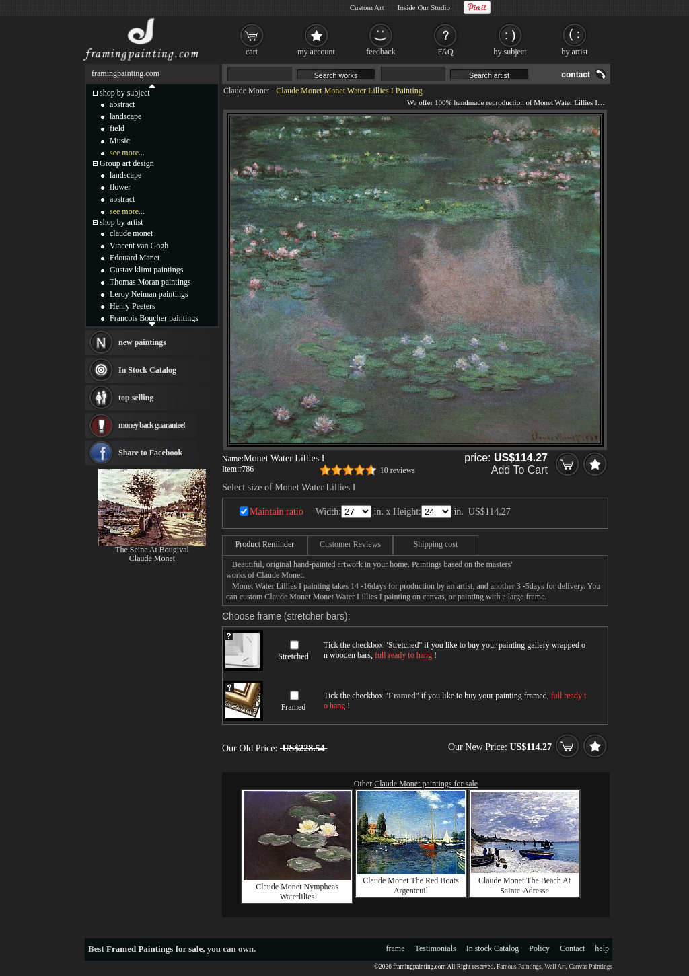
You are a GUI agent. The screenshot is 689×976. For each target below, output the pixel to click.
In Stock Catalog (147, 370)
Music (120, 140)
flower (120, 187)
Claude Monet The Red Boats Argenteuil (410, 885)
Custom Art (367, 7)
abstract (122, 104)
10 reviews (397, 470)
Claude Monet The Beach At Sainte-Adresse (524, 885)
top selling (135, 397)
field (117, 128)
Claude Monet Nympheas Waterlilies (297, 891)
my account (316, 52)
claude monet (131, 233)
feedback (380, 52)
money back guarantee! (151, 425)
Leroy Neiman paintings (149, 294)
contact (575, 74)
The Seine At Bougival (152, 549)
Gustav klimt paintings (146, 269)
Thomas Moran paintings (150, 282)
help (602, 948)
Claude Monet (246, 91)
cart (252, 52)
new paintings (142, 342)
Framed (293, 707)
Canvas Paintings (590, 966)
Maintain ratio (276, 511)
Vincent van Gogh (139, 245)
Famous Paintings (519, 966)
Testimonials (435, 948)
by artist (575, 52)
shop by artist (121, 222)
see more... (127, 152)
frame (395, 948)
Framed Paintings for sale (154, 949)
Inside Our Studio (424, 7)
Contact (572, 948)
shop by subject (125, 93)
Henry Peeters (132, 306)
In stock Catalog (492, 948)
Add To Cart (519, 470)
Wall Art (555, 966)
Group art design (127, 163)
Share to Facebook (150, 452)
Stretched (293, 656)
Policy (539, 948)
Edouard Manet (134, 257)
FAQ (445, 52)
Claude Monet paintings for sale (426, 783)
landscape (125, 116)
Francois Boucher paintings (154, 318)
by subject (510, 52)
